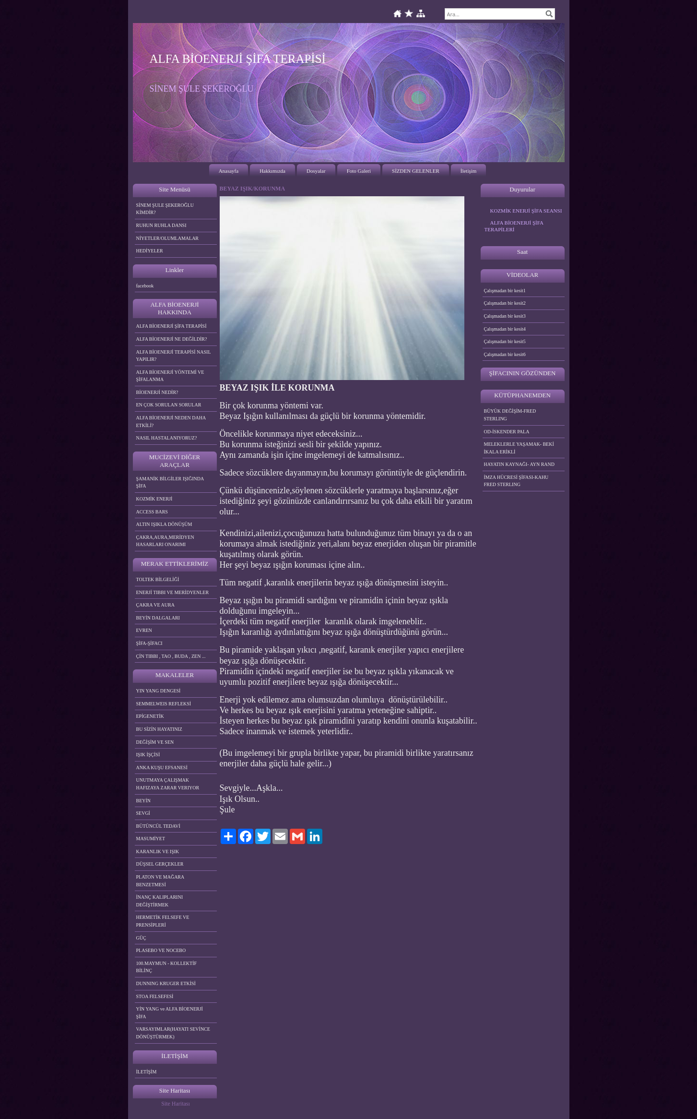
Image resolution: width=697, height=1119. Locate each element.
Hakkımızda (272, 171)
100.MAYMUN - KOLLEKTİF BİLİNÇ (166, 967)
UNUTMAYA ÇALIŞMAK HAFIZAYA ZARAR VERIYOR (168, 783)
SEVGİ (143, 813)
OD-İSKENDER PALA (507, 431)
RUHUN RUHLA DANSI (161, 225)
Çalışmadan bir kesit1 (505, 290)
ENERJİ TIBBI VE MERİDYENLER (172, 592)
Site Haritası (175, 1103)
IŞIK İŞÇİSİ (148, 754)
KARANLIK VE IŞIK (157, 851)
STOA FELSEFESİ (155, 996)
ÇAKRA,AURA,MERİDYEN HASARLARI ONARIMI (165, 541)
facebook (145, 285)
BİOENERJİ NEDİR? (157, 392)
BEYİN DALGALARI (158, 617)
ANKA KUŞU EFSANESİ (162, 767)
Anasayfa (229, 171)
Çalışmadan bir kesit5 (505, 341)
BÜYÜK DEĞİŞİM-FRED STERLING (510, 414)
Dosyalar (316, 171)
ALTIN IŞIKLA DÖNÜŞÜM (164, 524)
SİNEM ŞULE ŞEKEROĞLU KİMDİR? (165, 208)
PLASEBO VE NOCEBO (161, 950)
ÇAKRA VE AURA (155, 604)
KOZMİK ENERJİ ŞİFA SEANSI (526, 211)
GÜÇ (141, 937)
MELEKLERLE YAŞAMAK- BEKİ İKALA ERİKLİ (519, 447)
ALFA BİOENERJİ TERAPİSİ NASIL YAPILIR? (173, 355)
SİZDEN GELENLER (415, 171)
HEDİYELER (149, 250)
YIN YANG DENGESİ (158, 690)
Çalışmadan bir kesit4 (505, 329)
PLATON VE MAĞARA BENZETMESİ (160, 880)
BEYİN (143, 800)
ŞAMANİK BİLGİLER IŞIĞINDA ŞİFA (170, 482)
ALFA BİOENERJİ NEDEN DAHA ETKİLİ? (171, 421)
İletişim (469, 171)
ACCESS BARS (152, 511)
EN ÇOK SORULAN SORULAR (168, 404)
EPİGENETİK (150, 716)
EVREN (144, 630)
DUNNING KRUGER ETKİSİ (166, 983)
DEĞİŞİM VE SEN (155, 742)
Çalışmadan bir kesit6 (505, 354)
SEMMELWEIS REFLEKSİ (163, 703)
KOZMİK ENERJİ (154, 498)
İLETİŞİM (146, 1071)
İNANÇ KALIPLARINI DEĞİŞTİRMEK (159, 900)
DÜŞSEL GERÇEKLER (160, 864)
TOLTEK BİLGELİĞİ (157, 579)
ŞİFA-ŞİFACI (149, 643)
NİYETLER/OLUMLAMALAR (167, 238)
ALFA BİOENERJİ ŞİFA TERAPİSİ (171, 326)
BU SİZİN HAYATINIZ (159, 729)
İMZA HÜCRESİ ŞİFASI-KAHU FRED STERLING (516, 481)
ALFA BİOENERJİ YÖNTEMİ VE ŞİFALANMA (170, 375)
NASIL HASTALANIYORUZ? (166, 437)
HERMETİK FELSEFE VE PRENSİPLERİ (162, 921)
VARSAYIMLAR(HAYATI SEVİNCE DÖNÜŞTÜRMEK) (173, 1032)
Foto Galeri (359, 171)
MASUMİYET (150, 838)
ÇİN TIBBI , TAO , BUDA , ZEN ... (171, 656)
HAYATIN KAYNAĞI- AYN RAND (519, 464)
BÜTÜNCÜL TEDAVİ (158, 826)
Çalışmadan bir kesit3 (505, 316)
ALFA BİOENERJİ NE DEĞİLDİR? (171, 339)
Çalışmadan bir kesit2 (505, 303)
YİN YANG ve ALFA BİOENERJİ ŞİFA (169, 1012)
